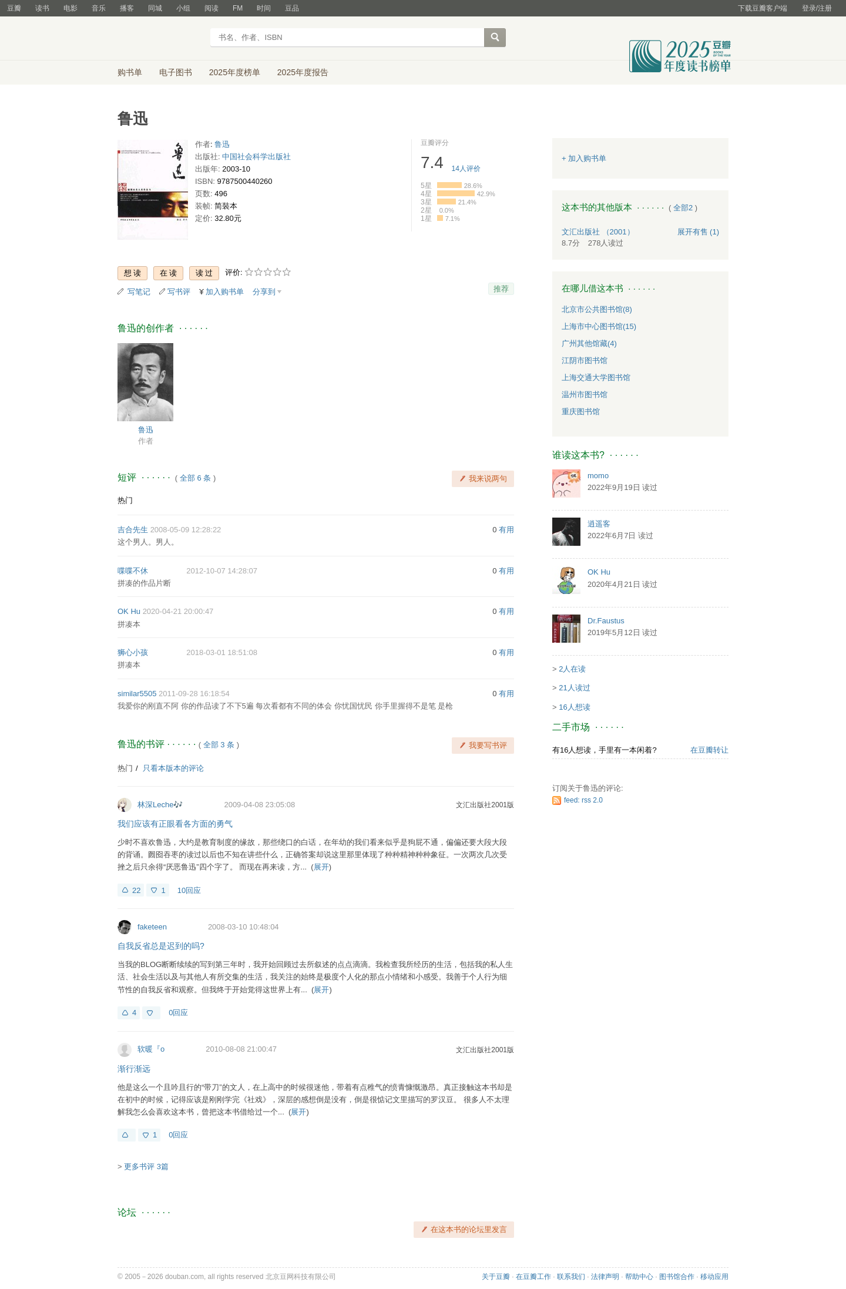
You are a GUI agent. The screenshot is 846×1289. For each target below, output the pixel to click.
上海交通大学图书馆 (596, 377)
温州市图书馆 (584, 394)
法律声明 (605, 1277)
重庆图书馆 (581, 411)
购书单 (130, 72)
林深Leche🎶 (160, 804)
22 (136, 890)
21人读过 (574, 687)
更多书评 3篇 (146, 1166)
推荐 (501, 288)
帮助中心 (639, 1277)
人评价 (466, 169)
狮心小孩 (133, 652)
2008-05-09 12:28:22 (185, 529)
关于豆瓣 (496, 1277)
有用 (506, 529)
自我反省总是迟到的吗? (161, 946)
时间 (264, 8)
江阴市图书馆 (584, 360)
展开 (321, 866)
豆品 (292, 8)
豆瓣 (14, 8)
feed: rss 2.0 (583, 800)
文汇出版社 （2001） (598, 231)
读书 (42, 8)
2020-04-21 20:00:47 (178, 611)
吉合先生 (133, 529)
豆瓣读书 (160, 38)
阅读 (211, 8)
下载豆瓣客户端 (762, 8)
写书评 (178, 291)
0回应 (178, 1012)
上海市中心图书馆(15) (599, 326)
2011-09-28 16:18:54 (194, 693)
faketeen (152, 926)
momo (598, 475)
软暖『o (150, 1049)
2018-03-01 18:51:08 (221, 652)
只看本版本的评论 (173, 768)
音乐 (99, 8)
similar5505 (137, 693)
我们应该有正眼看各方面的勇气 (175, 823)
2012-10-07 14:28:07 (221, 570)
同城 (155, 8)
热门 (125, 500)
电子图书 (175, 72)
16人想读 (574, 707)
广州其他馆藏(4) (589, 343)
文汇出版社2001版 (485, 805)
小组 (183, 8)
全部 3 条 (218, 744)
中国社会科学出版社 (256, 156)
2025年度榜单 (234, 72)
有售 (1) (698, 231)
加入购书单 (225, 291)
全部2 (683, 207)
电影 (70, 8)
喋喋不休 (133, 570)
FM (238, 8)
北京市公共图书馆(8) (597, 309)
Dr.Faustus (606, 620)
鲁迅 (222, 144)
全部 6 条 (195, 478)
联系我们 (571, 1277)
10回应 (189, 890)
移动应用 (714, 1277)
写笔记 (138, 291)
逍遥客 (599, 523)
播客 (127, 8)
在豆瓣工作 (533, 1277)
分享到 (264, 291)
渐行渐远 (134, 1068)
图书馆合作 (676, 1277)
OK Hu (129, 611)
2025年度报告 (302, 72)
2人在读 (572, 668)
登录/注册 (817, 8)
